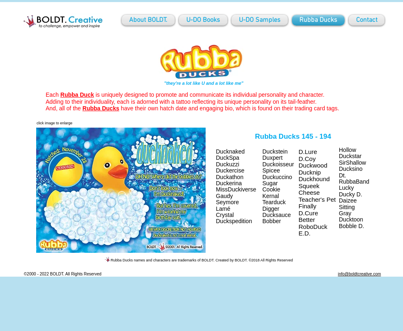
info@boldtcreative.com (359, 274)
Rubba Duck (77, 94)
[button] (121, 190)
